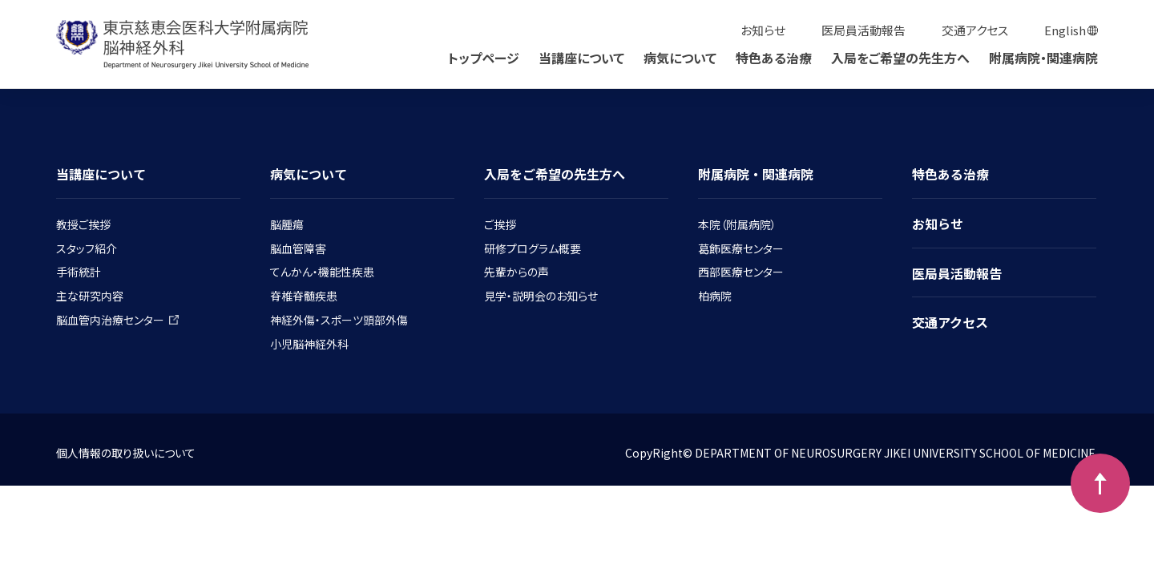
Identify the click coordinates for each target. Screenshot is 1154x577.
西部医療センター (741, 272)
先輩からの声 (516, 272)
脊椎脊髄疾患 (303, 296)
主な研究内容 (89, 296)
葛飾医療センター (741, 248)
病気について (680, 57)
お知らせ (762, 30)
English (1065, 30)
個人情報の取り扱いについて (126, 453)
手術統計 (78, 272)
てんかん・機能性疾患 (322, 272)
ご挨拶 (500, 224)
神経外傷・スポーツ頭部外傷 (339, 320)
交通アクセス (975, 30)
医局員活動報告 (863, 30)
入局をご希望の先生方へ (900, 57)
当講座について (581, 57)
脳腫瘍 (287, 224)
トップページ (483, 57)
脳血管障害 (298, 248)
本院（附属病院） (737, 224)
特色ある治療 (774, 57)
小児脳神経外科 (309, 344)
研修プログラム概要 (532, 248)
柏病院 (715, 296)
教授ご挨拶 (83, 224)
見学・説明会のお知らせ (541, 296)
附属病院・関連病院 (1043, 57)
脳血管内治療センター (117, 320)
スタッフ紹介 (86, 248)
